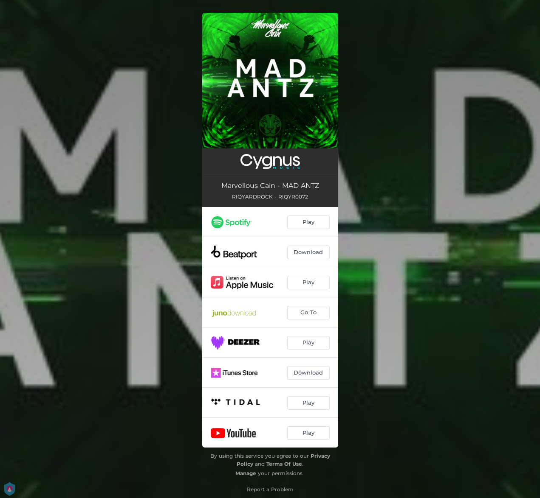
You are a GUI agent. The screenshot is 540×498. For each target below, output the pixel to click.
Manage (245, 473)
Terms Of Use (284, 464)
